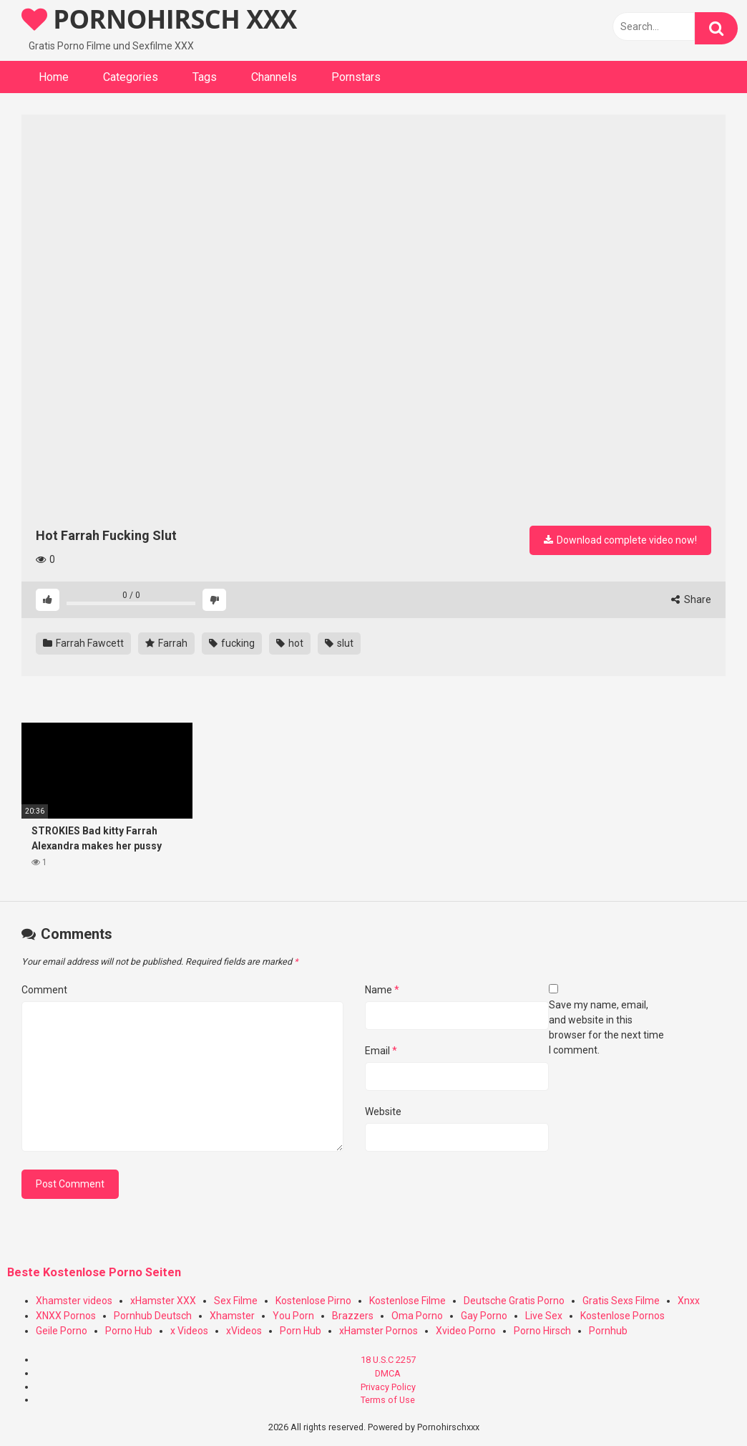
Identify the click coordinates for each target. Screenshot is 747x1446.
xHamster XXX (163, 1300)
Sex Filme (236, 1300)
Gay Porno (484, 1315)
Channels (274, 77)
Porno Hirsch (542, 1330)
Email (381, 1050)
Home (54, 77)
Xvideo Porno (466, 1330)
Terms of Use (388, 1399)
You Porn (293, 1315)
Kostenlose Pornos (622, 1315)
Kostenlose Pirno (313, 1300)
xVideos (244, 1330)
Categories (130, 77)
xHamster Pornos (378, 1330)
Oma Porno (417, 1315)
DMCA (388, 1373)
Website (383, 1111)
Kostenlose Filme (407, 1300)
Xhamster (232, 1315)
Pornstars (356, 77)
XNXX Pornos (66, 1315)
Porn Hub (300, 1330)
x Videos (189, 1330)
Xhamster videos (74, 1300)
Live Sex (543, 1315)
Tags (204, 77)
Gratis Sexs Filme (621, 1300)
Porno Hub (128, 1330)
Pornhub (608, 1330)
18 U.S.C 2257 (388, 1359)
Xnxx (689, 1300)
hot (289, 643)
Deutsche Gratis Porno (514, 1300)
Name (382, 990)
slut (339, 643)
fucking (232, 643)
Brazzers (353, 1315)
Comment (44, 990)
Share (691, 599)
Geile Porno (61, 1330)
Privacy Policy (388, 1387)
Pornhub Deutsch (153, 1315)
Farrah (166, 643)
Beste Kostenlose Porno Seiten (94, 1272)
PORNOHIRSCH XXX (159, 19)
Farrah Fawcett (83, 643)
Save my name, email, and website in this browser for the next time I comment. (606, 1027)
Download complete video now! (620, 540)
